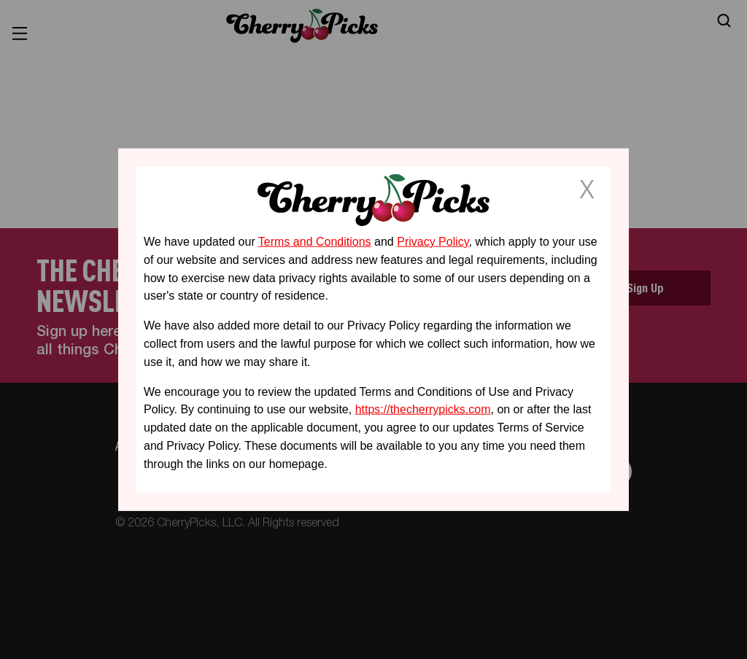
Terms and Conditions (314, 241)
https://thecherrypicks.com (423, 409)
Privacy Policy (432, 241)
